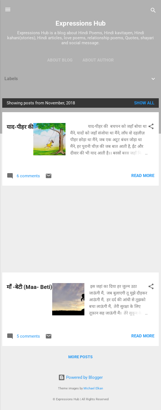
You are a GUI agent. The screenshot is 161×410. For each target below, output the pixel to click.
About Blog (59, 60)
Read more (142, 175)
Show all (144, 102)
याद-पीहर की (20, 127)
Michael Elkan (93, 388)
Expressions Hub (81, 23)
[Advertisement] (80, 229)
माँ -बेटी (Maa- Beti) (29, 287)
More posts (80, 357)
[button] (151, 127)
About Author (98, 60)
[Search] (153, 11)
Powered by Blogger (80, 377)
